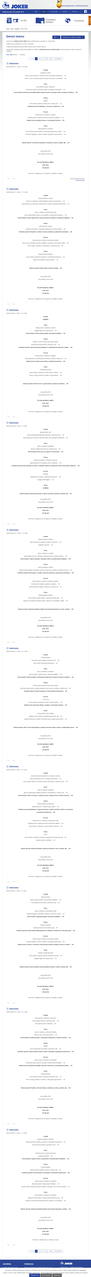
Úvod (36, 11)
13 (46, 59)
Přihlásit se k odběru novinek (73, 37)
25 (51, 59)
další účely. (83, 1270)
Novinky (64, 11)
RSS (56, 37)
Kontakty (75, 11)
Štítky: (8, 54)
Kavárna (17, 29)
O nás (44, 11)
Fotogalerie (54, 11)
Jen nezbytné (46, 1275)
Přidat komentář (80, 180)
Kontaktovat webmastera (76, 1267)
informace (14, 54)
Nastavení (57, 1275)
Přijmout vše (34, 1275)
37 (55, 59)
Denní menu (13, 63)
